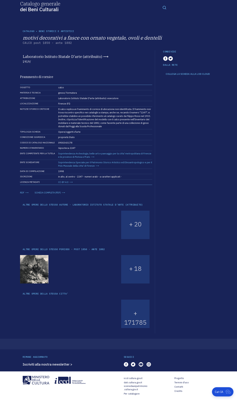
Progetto (179, 378)
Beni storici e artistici (56, 31)
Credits (178, 391)
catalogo (28, 31)
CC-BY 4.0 (63, 182)
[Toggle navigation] (164, 7)
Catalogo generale (40, 6)
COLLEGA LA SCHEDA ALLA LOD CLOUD (188, 74)
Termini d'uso (181, 382)
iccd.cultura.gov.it (133, 378)
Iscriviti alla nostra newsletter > (47, 364)
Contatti (178, 386)
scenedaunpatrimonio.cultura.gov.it (135, 388)
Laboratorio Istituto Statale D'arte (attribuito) (62, 56)
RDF (22, 192)
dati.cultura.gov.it (133, 382)
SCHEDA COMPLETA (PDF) (48, 192)
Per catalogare (132, 393)
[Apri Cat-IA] (222, 391)
